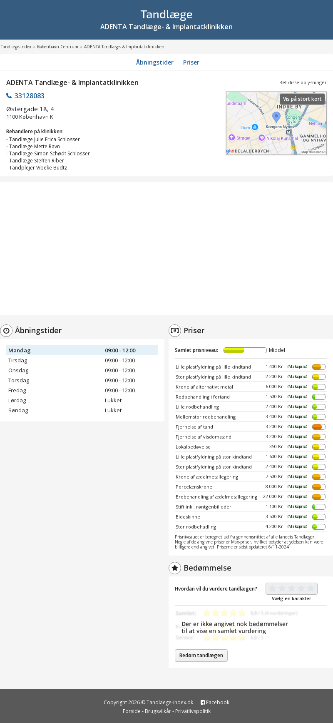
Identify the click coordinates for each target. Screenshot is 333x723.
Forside (132, 711)
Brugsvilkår (158, 711)
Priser (191, 62)
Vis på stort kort (302, 98)
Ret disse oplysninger (303, 82)
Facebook (215, 702)
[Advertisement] (166, 248)
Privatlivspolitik (193, 711)
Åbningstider (155, 62)
